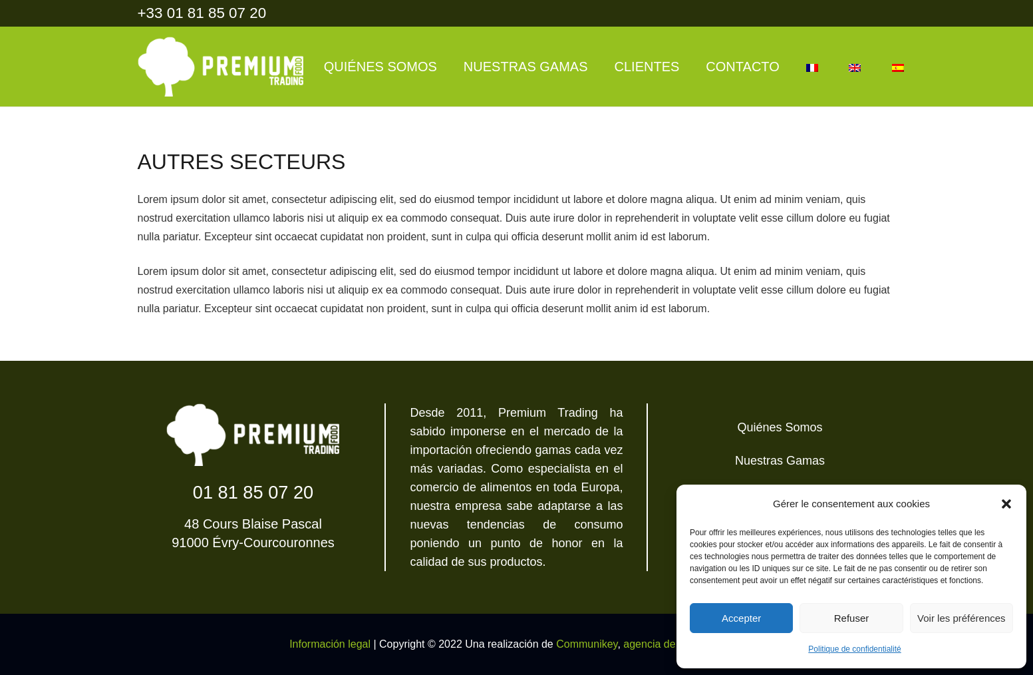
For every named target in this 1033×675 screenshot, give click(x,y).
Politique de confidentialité (854, 649)
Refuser (851, 618)
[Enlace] (220, 67)
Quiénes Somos (779, 427)
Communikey (586, 644)
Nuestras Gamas (780, 460)
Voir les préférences (961, 618)
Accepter (741, 618)
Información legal (329, 644)
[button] (1006, 504)
